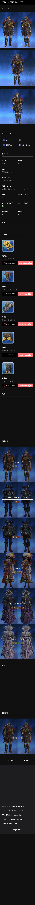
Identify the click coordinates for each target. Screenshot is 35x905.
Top (26, 760)
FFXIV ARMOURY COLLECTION (12, 2)
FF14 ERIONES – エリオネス (12, 815)
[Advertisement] (17, 417)
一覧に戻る (9, 760)
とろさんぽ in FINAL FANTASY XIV (13, 819)
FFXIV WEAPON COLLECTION (12, 811)
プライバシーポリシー (9, 823)
